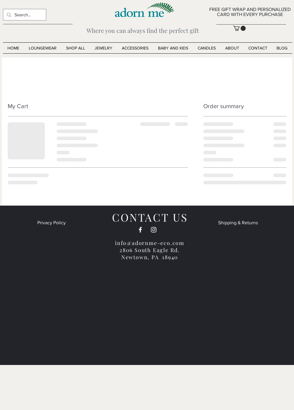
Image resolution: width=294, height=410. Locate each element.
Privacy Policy (51, 222)
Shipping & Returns (238, 222)
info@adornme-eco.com (149, 242)
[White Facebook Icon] (140, 229)
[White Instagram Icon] (153, 229)
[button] (239, 28)
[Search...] (24, 14)
